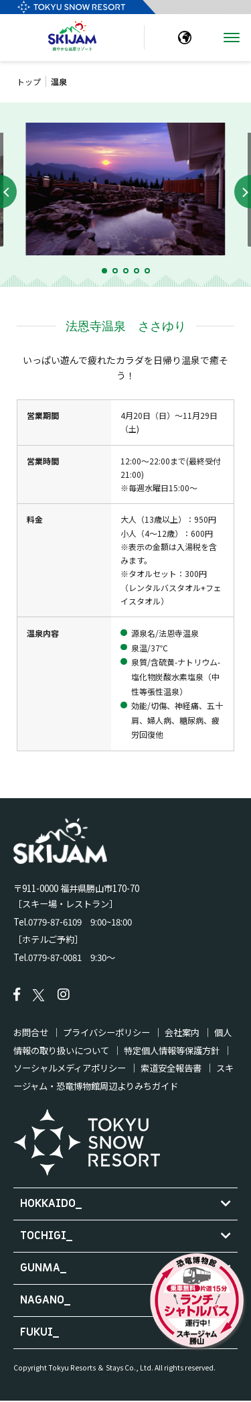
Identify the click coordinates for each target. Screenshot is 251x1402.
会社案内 (182, 1032)
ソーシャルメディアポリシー (69, 1068)
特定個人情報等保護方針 (172, 1050)
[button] (104, 270)
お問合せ (30, 1032)
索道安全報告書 (171, 1068)
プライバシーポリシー (106, 1032)
